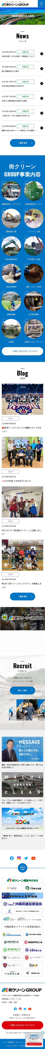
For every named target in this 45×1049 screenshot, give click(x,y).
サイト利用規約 (8, 1042)
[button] (21, 22)
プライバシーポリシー (23, 1042)
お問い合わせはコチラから (22, 351)
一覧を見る (22, 143)
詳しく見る (22, 690)
